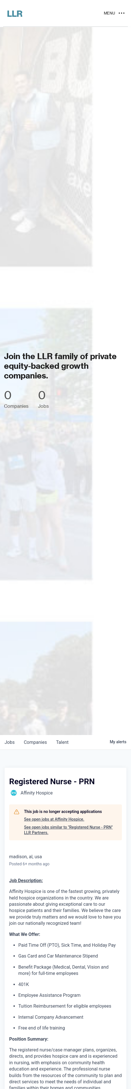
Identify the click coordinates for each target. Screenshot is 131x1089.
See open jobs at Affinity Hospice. (54, 819)
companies (35, 742)
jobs (10, 742)
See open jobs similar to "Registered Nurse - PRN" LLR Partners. (68, 830)
